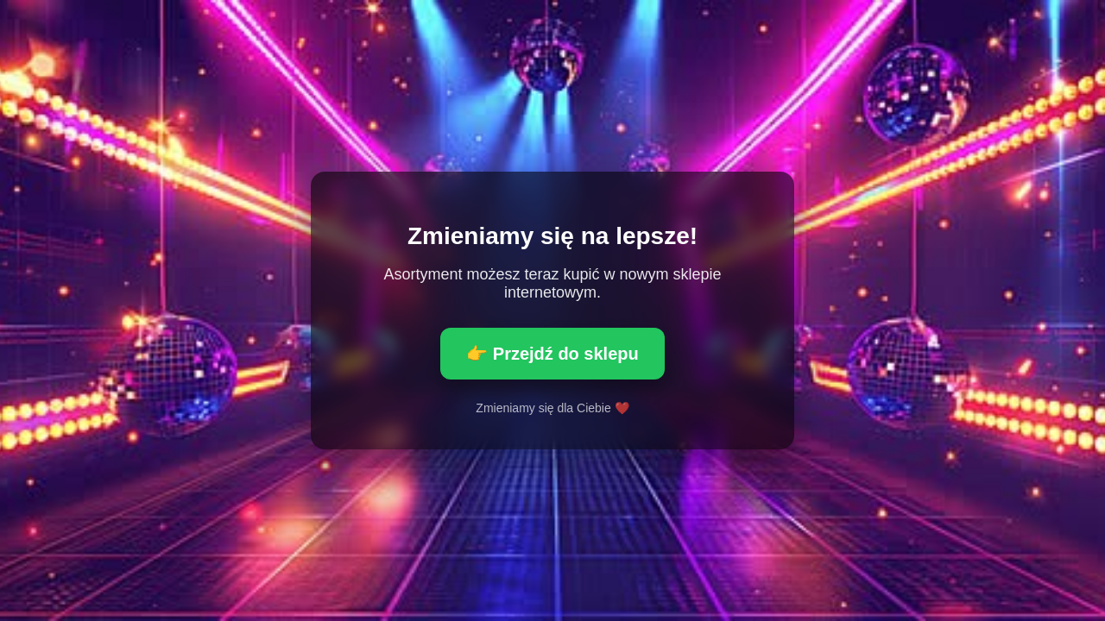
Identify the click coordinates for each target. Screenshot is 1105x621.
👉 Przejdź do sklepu (552, 353)
